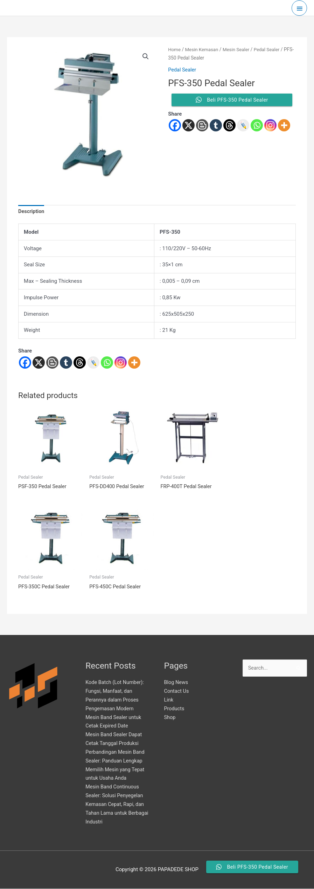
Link (169, 700)
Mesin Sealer (238, 49)
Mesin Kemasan (203, 49)
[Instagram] (120, 363)
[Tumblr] (66, 363)
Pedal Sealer (182, 70)
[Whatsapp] (107, 363)
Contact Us (177, 692)
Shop (170, 718)
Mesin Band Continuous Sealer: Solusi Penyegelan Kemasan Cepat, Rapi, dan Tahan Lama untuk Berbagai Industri (115, 804)
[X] (39, 363)
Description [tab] (31, 211)
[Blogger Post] (52, 363)
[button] (145, 56)
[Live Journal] (93, 363)
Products (174, 709)
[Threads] (80, 363)
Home (174, 49)
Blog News (176, 683)
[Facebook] (25, 363)
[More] (134, 363)
